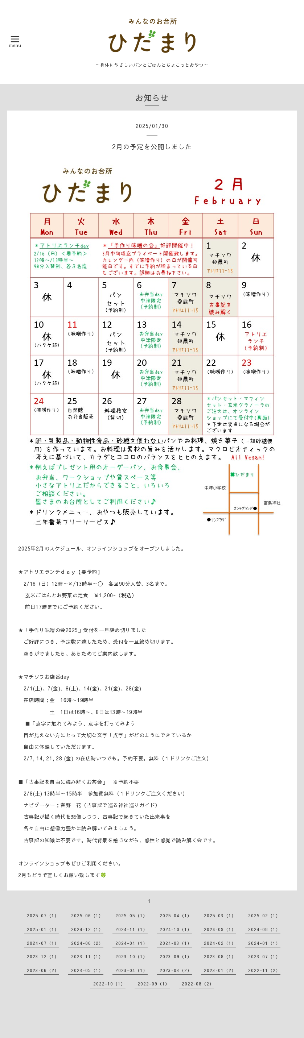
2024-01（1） (264, 943)
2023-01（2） (220, 970)
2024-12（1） (87, 929)
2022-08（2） (198, 984)
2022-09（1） (153, 984)
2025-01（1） (43, 929)
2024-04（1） (131, 943)
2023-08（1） (220, 956)
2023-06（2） (43, 970)
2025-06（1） (87, 915)
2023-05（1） (87, 970)
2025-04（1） (176, 915)
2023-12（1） (43, 956)
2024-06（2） (87, 943)
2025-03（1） (220, 915)
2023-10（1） (131, 956)
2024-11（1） (131, 929)
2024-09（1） (220, 929)
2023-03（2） (176, 970)
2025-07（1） (43, 915)
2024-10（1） (176, 929)
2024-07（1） (43, 943)
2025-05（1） (131, 915)
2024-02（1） (220, 943)
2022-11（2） (264, 970)
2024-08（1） (264, 929)
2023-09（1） (176, 956)
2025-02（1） (264, 915)
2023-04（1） (131, 970)
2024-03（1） (176, 943)
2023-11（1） (87, 956)
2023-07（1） (264, 956)
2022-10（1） (109, 984)
